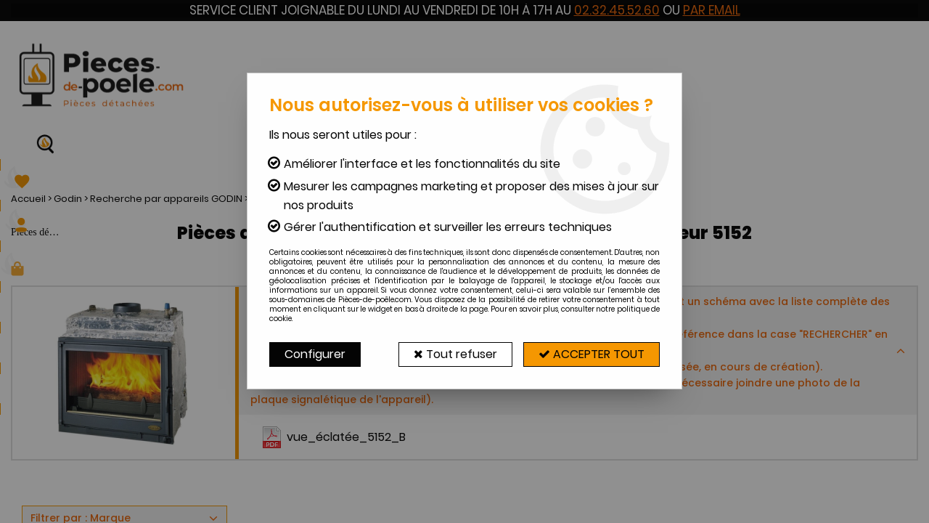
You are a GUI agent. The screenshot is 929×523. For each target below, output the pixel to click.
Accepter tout (591, 354)
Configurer (315, 354)
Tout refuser (455, 354)
